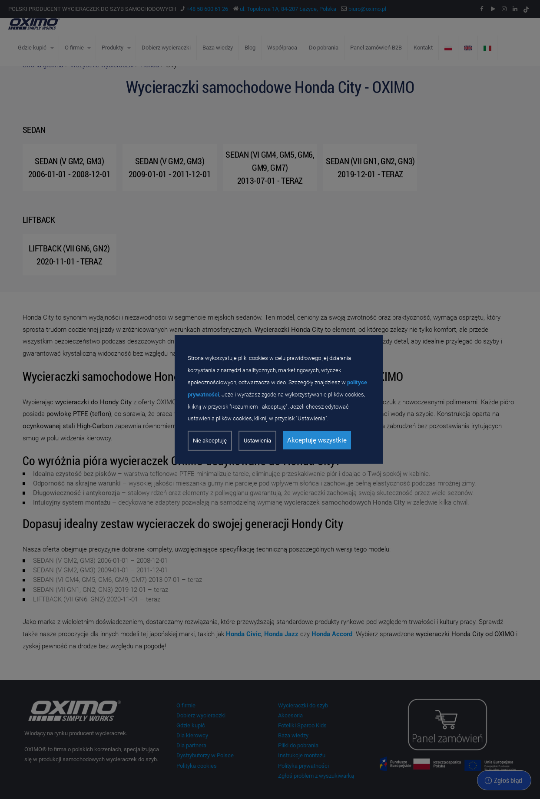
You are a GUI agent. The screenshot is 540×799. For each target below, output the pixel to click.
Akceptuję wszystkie (317, 440)
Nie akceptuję (210, 440)
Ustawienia (257, 440)
